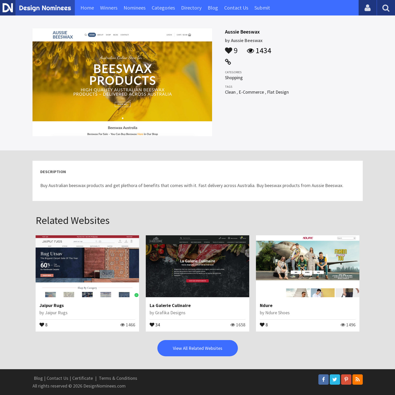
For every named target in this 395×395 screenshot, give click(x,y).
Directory (191, 7)
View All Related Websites (197, 348)
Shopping (234, 77)
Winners (108, 7)
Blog (213, 7)
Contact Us (236, 7)
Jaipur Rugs (51, 305)
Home (87, 7)
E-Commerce (251, 92)
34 (155, 324)
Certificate (82, 378)
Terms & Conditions (118, 378)
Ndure (266, 305)
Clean (230, 92)
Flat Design (278, 92)
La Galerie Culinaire (170, 305)
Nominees (135, 7)
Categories (163, 7)
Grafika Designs (170, 313)
